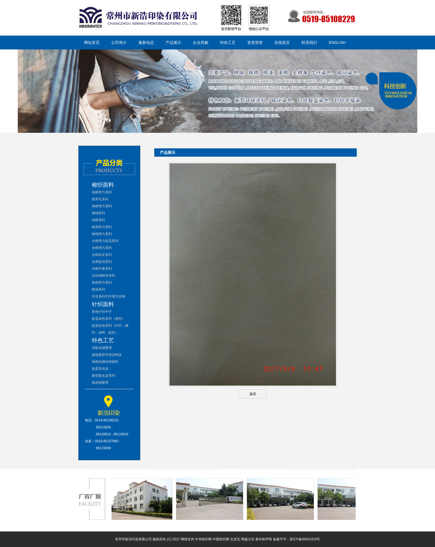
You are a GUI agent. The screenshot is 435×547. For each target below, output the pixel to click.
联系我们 (309, 42)
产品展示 (173, 42)
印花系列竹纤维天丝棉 (108, 296)
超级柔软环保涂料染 (107, 355)
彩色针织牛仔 (102, 312)
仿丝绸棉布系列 (103, 276)
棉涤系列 (98, 289)
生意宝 (235, 539)
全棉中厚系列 (102, 269)
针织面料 (103, 304)
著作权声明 (263, 539)
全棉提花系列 (102, 262)
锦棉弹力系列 (102, 206)
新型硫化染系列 (103, 376)
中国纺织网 (221, 539)
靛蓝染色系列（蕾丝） (108, 319)
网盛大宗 (247, 539)
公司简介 (119, 42)
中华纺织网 (203, 539)
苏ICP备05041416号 (305, 539)
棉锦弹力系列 (102, 234)
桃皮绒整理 (100, 382)
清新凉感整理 (102, 348)
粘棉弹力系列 (102, 282)
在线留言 (282, 42)
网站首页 (92, 42)
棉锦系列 (98, 213)
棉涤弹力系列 (102, 227)
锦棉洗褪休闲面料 (105, 362)
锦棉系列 (98, 220)
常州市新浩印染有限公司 (133, 539)
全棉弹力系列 (102, 248)
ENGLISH (337, 42)
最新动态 (146, 42)
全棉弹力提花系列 (105, 241)
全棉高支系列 (102, 255)
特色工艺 (228, 42)
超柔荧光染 (100, 369)
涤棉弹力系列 (102, 192)
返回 (252, 394)
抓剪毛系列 (100, 199)
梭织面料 (103, 185)
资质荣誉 (255, 42)
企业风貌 (200, 42)
